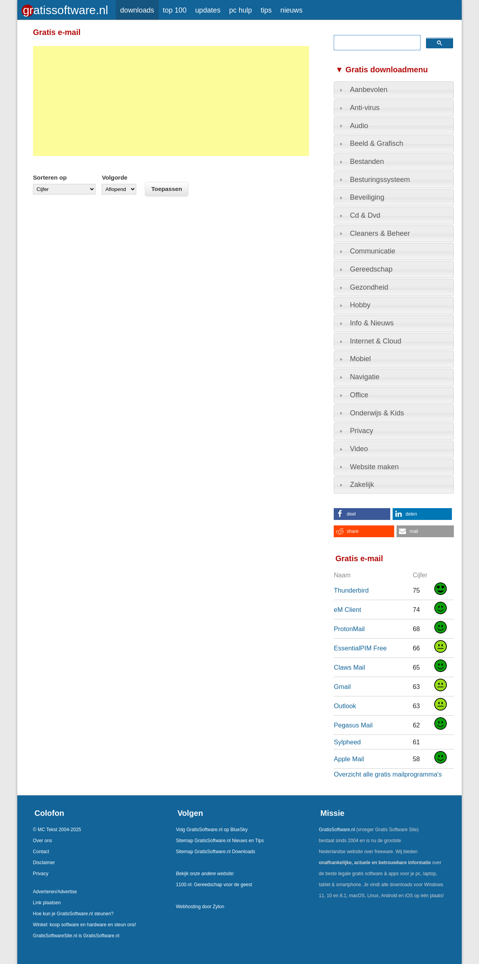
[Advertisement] (171, 101)
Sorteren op (50, 177)
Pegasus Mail (353, 725)
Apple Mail (349, 758)
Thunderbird (351, 590)
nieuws (291, 10)
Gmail (342, 686)
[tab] (394, 90)
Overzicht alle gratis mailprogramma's (388, 774)
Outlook (345, 705)
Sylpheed (347, 741)
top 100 (174, 10)
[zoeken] (376, 42)
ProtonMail (349, 628)
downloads (137, 10)
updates (207, 10)
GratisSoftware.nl (337, 829)
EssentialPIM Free (360, 648)
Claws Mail (349, 667)
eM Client (347, 609)
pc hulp (240, 10)
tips (266, 10)
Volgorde (114, 177)
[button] (362, 514)
